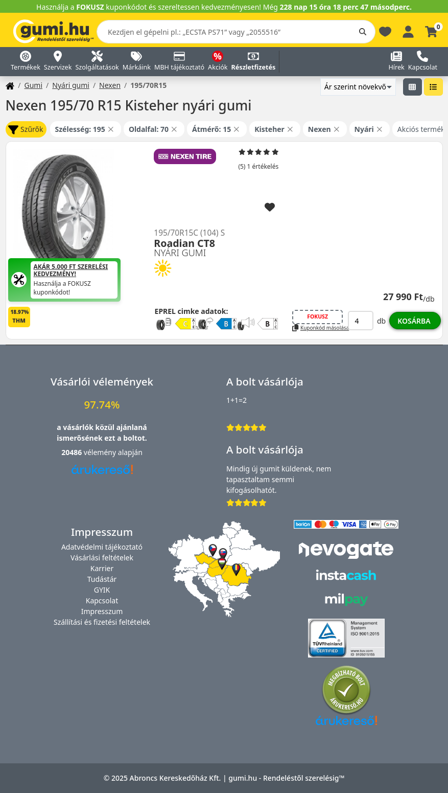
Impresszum (102, 611)
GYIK (102, 590)
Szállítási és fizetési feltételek (102, 622)
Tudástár (102, 579)
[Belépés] (408, 31)
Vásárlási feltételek (101, 557)
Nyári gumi (70, 85)
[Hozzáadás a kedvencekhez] (269, 207)
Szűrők (25, 129)
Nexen (110, 85)
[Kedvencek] (385, 31)
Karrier (101, 568)
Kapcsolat (102, 600)
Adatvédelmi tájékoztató (102, 547)
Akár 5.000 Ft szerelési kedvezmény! (71, 270)
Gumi (33, 85)
